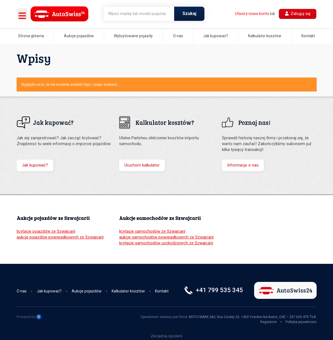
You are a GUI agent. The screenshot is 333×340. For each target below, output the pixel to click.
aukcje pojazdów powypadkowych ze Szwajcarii (60, 237)
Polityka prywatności (301, 322)
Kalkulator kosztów (264, 36)
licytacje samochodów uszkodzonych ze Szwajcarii (166, 242)
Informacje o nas (243, 165)
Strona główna (31, 36)
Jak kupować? (215, 36)
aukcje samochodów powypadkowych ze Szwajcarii (166, 237)
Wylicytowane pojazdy (133, 36)
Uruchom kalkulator (142, 165)
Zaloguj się (298, 13)
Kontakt (308, 36)
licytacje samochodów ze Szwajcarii (152, 231)
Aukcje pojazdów (79, 36)
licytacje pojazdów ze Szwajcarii (46, 231)
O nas (178, 36)
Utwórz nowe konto (252, 13)
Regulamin (268, 322)
